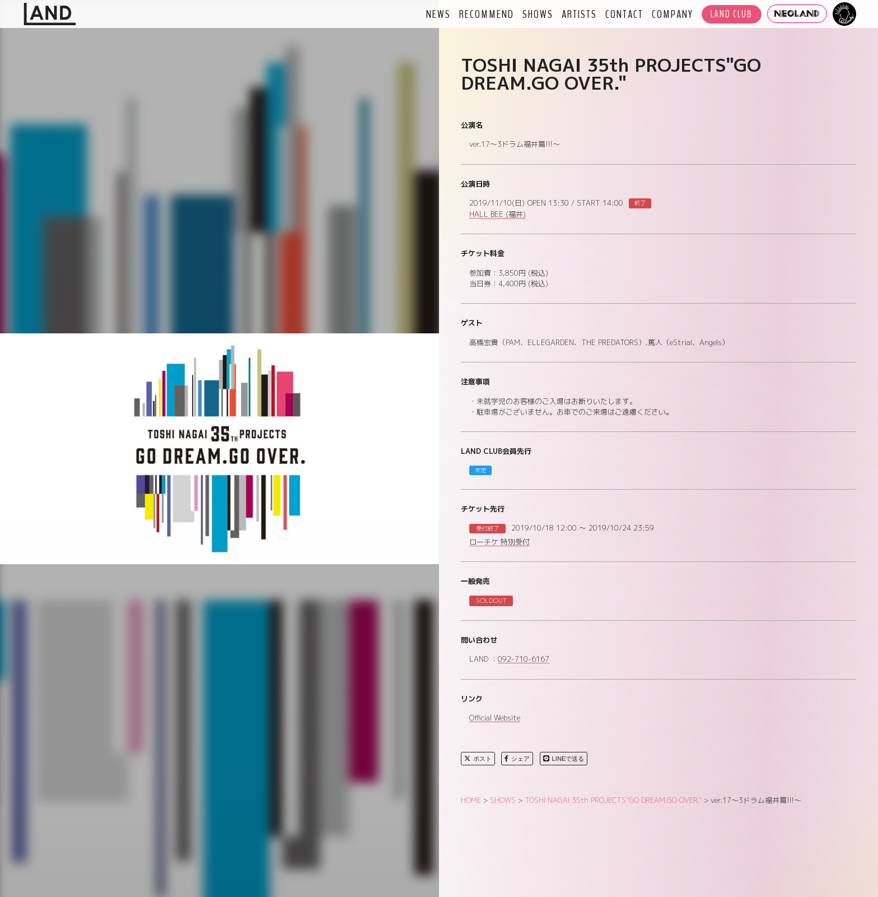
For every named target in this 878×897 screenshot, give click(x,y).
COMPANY (672, 14)
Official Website (494, 718)
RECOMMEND (486, 14)
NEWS (438, 14)
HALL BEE (497, 215)
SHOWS (537, 14)
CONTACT (624, 14)
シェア (517, 758)
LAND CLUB (732, 14)
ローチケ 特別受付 (499, 542)
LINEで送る (564, 758)
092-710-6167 (523, 659)
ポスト (478, 758)
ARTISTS (579, 14)
